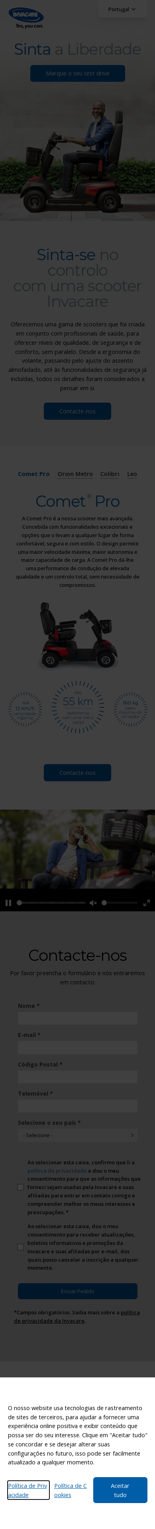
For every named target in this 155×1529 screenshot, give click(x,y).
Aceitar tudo (120, 1490)
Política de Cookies (70, 1490)
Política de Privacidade (27, 1490)
